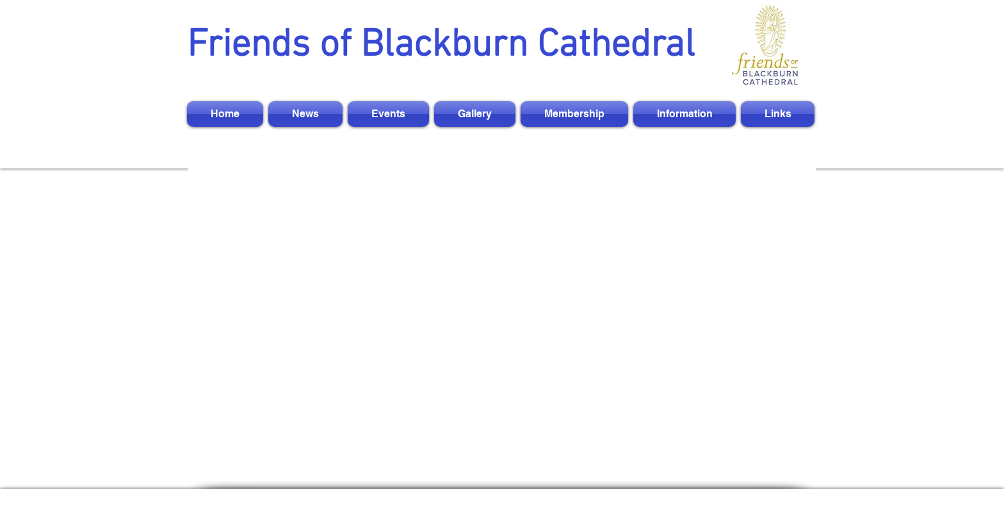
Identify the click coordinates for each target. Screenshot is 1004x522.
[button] (305, 114)
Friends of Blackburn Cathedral (441, 46)
